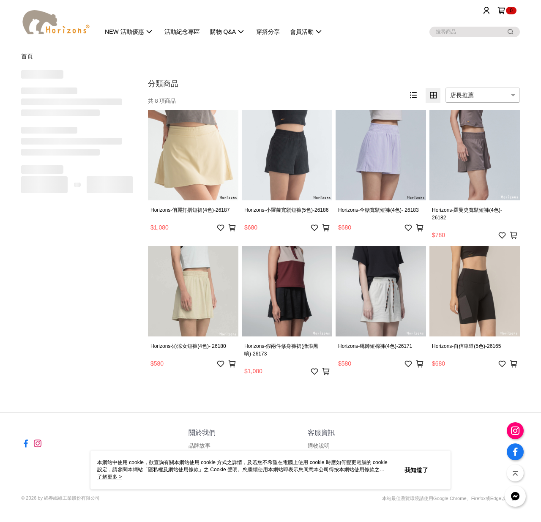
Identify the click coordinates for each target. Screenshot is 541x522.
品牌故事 (199, 446)
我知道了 (416, 470)
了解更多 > (109, 477)
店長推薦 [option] (462, 95)
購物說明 (319, 446)
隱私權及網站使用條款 (173, 470)
